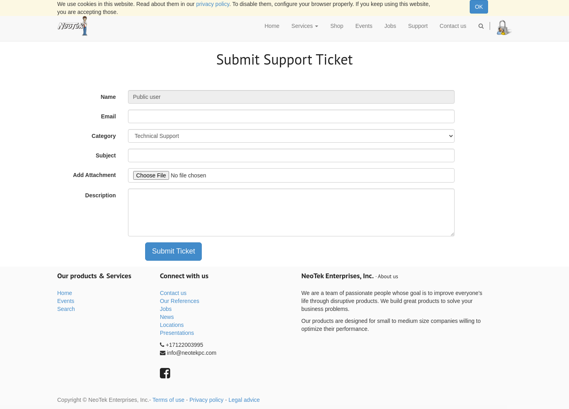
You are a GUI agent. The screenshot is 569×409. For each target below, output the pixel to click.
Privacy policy (206, 400)
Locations (172, 325)
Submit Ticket (173, 251)
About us (388, 276)
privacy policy (212, 4)
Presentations (177, 333)
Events (66, 301)
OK (479, 7)
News (167, 317)
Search (66, 309)
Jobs (166, 309)
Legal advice (244, 400)
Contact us (173, 293)
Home (64, 293)
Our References (179, 301)
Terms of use (168, 400)
